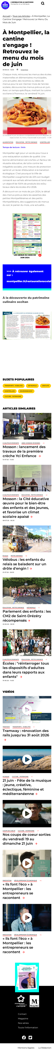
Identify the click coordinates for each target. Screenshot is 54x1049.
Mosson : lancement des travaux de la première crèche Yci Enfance (24, 451)
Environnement (26, 391)
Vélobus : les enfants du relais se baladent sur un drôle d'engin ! (24, 563)
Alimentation (8, 142)
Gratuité (45, 385)
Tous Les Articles (21, 16)
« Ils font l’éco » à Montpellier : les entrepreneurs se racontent (18, 891)
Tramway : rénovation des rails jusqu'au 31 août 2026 (26, 733)
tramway (6, 727)
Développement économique (25, 880)
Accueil (6, 16)
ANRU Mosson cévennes (31, 443)
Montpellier (45, 142)
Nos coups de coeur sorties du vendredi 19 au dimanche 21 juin (27, 838)
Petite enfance (17, 556)
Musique (6, 776)
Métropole (32, 385)
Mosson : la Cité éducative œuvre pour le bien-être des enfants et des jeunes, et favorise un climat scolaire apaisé (26, 508)
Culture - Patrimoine (13, 396)
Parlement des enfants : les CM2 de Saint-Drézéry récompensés (27, 615)
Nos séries (23, 1023)
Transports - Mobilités (14, 385)
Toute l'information (28, 1027)
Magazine (23, 1018)
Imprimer (24, 70)
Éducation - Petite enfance (26, 142)
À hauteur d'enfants (11, 443)
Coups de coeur (9, 831)
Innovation (7, 880)
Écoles (5, 556)
